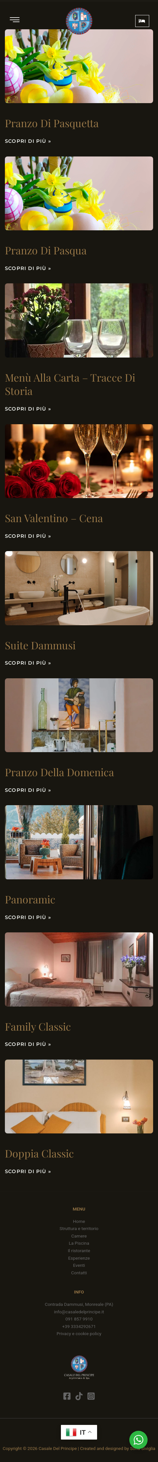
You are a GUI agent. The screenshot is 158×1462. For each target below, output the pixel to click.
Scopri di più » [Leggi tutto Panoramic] (28, 917)
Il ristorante (79, 1250)
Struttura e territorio (79, 1228)
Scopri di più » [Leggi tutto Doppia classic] (28, 1171)
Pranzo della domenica (59, 772)
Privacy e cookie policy (79, 1333)
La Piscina (79, 1243)
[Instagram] (91, 1396)
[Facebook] (67, 1396)
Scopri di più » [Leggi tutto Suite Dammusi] (28, 663)
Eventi (79, 1265)
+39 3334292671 (79, 1326)
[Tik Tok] (79, 1396)
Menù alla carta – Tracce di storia (70, 384)
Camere (79, 1236)
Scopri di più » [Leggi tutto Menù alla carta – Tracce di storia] (28, 409)
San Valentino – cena (54, 518)
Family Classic (38, 1026)
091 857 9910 (79, 1318)
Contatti (79, 1272)
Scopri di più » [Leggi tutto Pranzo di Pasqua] (28, 268)
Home (79, 1221)
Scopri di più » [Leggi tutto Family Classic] (28, 1044)
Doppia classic (39, 1153)
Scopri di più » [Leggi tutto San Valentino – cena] (28, 536)
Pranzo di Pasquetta (52, 123)
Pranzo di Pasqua (46, 250)
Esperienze (79, 1258)
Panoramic (30, 899)
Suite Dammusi (40, 645)
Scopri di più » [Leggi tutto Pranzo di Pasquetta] (28, 141)
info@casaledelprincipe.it (79, 1311)
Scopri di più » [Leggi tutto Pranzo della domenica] (28, 790)
